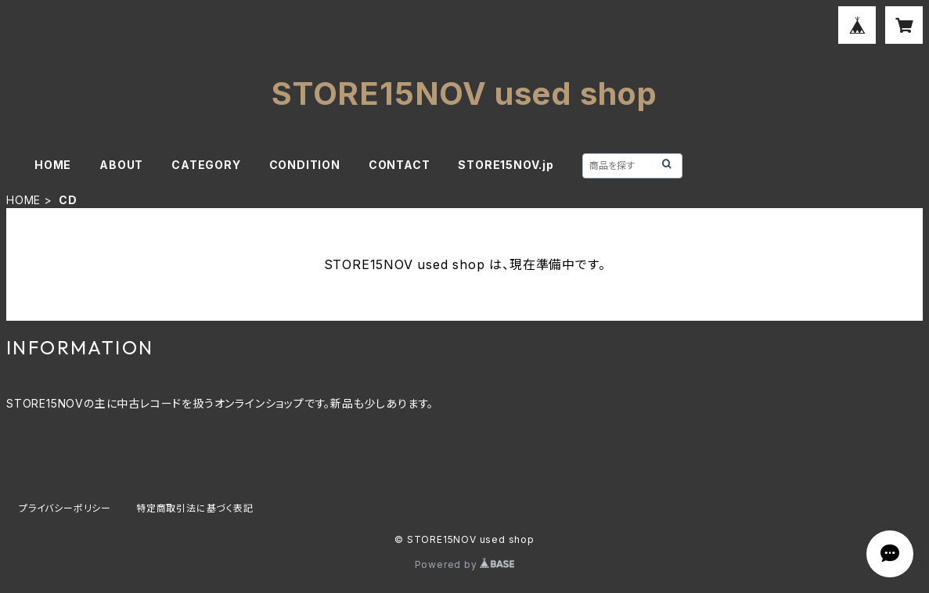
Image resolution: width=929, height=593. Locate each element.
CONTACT (399, 164)
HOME (52, 164)
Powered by (465, 564)
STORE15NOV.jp (505, 164)
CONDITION (304, 164)
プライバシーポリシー (65, 508)
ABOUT (121, 164)
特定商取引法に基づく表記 (195, 508)
